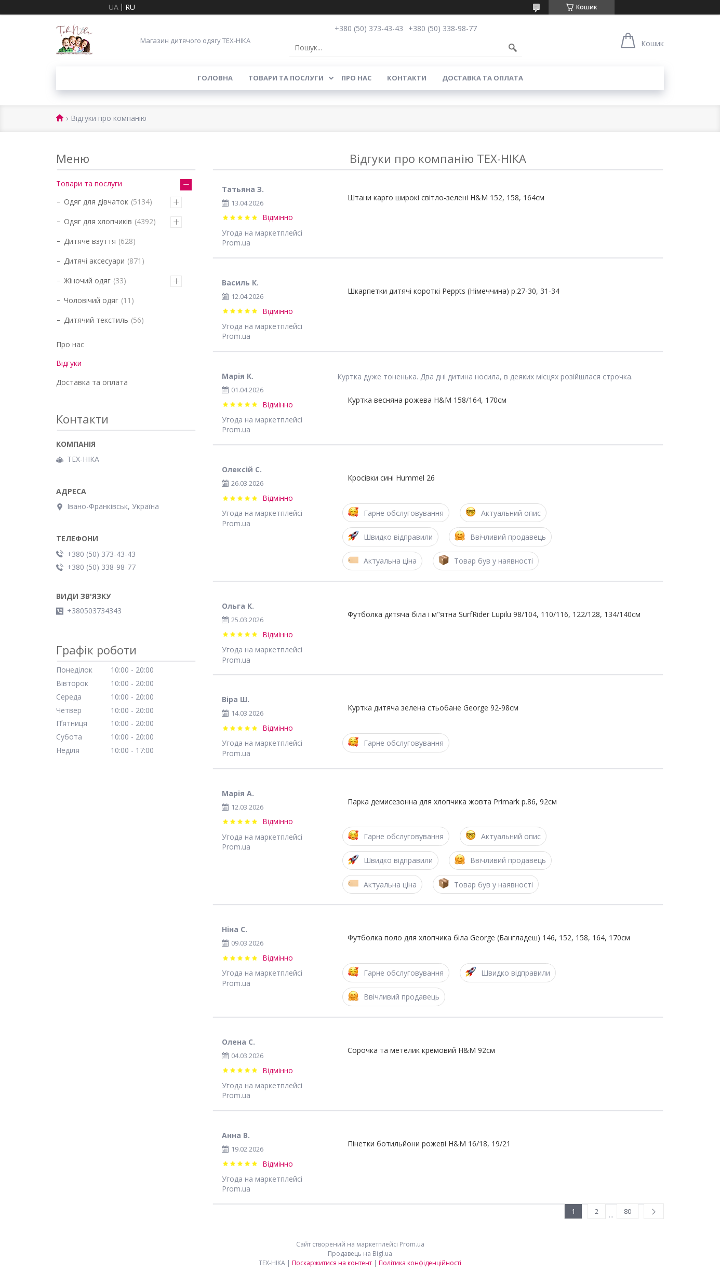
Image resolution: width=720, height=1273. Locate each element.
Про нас (356, 78)
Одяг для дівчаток (96, 202)
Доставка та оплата (482, 78)
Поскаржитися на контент (332, 1262)
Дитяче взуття (90, 241)
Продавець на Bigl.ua (360, 1253)
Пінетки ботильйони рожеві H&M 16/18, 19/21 (429, 1143)
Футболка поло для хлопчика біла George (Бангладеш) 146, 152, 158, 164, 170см (489, 937)
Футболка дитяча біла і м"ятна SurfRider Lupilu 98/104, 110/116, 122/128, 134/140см (494, 614)
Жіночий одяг (87, 280)
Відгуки (69, 363)
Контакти (406, 78)
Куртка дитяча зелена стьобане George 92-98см (433, 708)
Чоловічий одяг (91, 300)
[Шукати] (513, 48)
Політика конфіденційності (420, 1262)
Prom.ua (411, 1244)
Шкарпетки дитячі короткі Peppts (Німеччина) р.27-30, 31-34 (453, 291)
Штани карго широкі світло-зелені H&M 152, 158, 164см (446, 197)
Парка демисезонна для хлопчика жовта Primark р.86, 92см (452, 801)
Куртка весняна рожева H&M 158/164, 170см (427, 400)
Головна (215, 78)
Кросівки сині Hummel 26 (391, 478)
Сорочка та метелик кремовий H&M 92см (421, 1050)
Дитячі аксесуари (94, 261)
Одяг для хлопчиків (98, 221)
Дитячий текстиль (96, 320)
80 (627, 1211)
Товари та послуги (286, 78)
